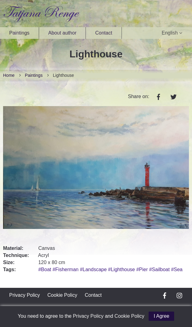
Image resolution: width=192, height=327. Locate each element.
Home (8, 75)
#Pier (142, 269)
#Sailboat (160, 269)
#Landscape (94, 269)
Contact (103, 32)
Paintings (19, 32)
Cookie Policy (62, 295)
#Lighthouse (122, 269)
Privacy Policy (24, 295)
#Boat (45, 269)
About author (62, 32)
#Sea (176, 269)
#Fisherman (66, 269)
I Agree (161, 316)
